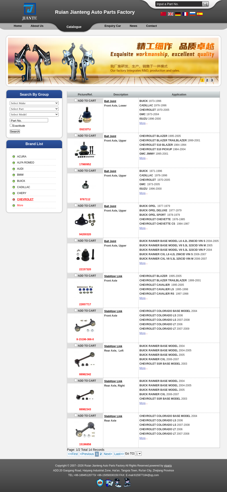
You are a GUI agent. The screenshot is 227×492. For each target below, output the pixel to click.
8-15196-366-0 (85, 339)
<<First (73, 454)
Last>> (119, 454)
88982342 (85, 374)
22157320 (85, 269)
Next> (108, 454)
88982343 (85, 409)
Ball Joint (110, 101)
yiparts (168, 465)
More (142, 123)
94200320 (85, 234)
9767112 (85, 199)
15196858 (85, 444)
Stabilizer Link (113, 276)
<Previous (87, 454)
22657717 (85, 304)
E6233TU (85, 129)
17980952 (85, 164)
